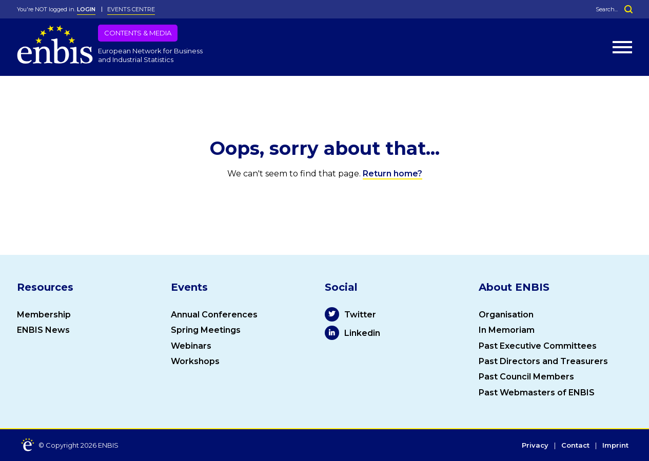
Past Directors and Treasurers (543, 361)
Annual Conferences (214, 314)
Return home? (392, 173)
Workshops (195, 361)
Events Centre (131, 9)
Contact (575, 445)
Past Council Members (526, 377)
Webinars (191, 346)
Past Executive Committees (538, 346)
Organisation (506, 314)
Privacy (535, 445)
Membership (44, 314)
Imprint (615, 445)
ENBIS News (43, 330)
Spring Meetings (206, 330)
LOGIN (86, 9)
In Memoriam (507, 330)
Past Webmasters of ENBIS (537, 392)
